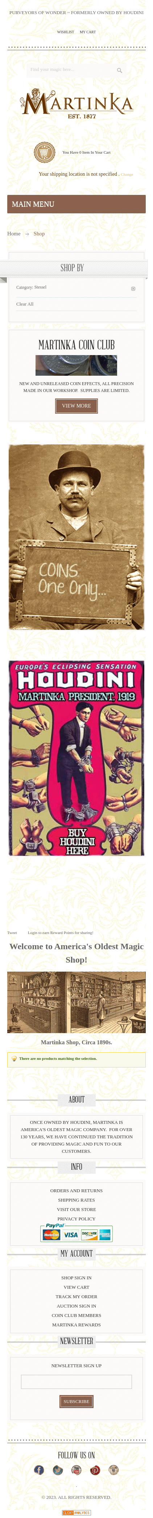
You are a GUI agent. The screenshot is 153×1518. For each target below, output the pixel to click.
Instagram (114, 1470)
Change (127, 174)
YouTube (76, 1470)
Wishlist (65, 32)
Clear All (24, 304)
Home (14, 233)
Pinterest (95, 1470)
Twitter (58, 1470)
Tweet (12, 932)
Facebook (39, 1470)
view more (76, 406)
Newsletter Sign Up (76, 1365)
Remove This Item (133, 289)
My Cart (88, 32)
